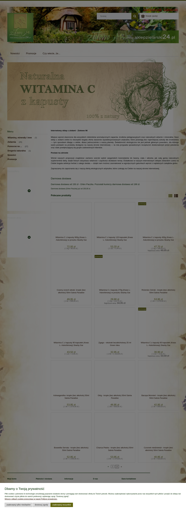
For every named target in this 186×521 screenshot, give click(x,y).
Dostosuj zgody (41, 505)
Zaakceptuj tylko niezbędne (19, 505)
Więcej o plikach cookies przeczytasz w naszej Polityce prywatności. (31, 499)
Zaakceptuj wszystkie (61, 505)
